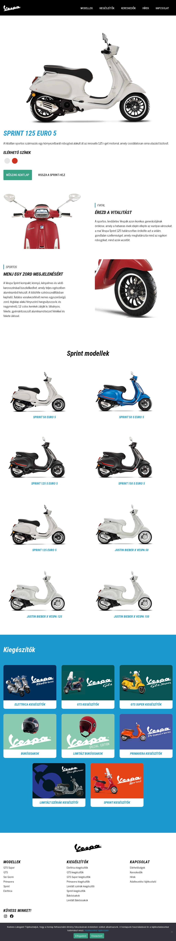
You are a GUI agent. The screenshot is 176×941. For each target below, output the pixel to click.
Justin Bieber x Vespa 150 (131, 616)
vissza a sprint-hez (51, 174)
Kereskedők (128, 8)
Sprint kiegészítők (76, 891)
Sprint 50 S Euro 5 (131, 417)
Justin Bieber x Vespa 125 (44, 616)
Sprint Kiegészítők (117, 802)
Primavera (8, 881)
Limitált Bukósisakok (88, 753)
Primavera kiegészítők (146, 753)
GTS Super (9, 867)
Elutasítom (96, 936)
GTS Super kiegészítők (146, 704)
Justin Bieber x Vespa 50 (131, 550)
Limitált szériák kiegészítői (59, 802)
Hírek (145, 8)
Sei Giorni (8, 877)
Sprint (6, 886)
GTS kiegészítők (88, 704)
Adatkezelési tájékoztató (143, 881)
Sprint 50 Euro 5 (44, 417)
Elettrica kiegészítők (30, 704)
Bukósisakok (30, 753)
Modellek (87, 8)
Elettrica (7, 891)
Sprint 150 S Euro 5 (131, 483)
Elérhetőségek (137, 867)
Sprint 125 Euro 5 (44, 550)
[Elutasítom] (171, 932)
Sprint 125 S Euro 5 (44, 483)
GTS (5, 872)
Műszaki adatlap (17, 174)
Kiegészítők (107, 8)
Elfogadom (80, 936)
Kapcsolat (162, 8)
